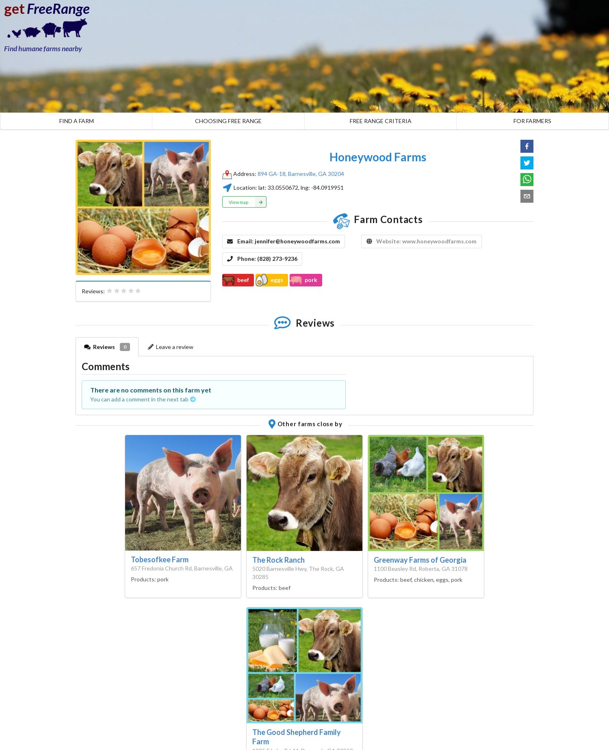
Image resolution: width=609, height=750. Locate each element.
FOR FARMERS (532, 120)
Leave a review (170, 346)
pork (303, 280)
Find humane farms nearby (43, 48)
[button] (526, 146)
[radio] (109, 291)
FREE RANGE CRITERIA (381, 120)
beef (235, 280)
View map (248, 202)
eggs (269, 280)
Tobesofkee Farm (160, 559)
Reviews (107, 347)
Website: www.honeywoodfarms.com (426, 241)
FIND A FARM (76, 120)
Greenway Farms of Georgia (420, 559)
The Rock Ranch (278, 559)
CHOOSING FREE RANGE (228, 120)
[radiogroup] (124, 291)
